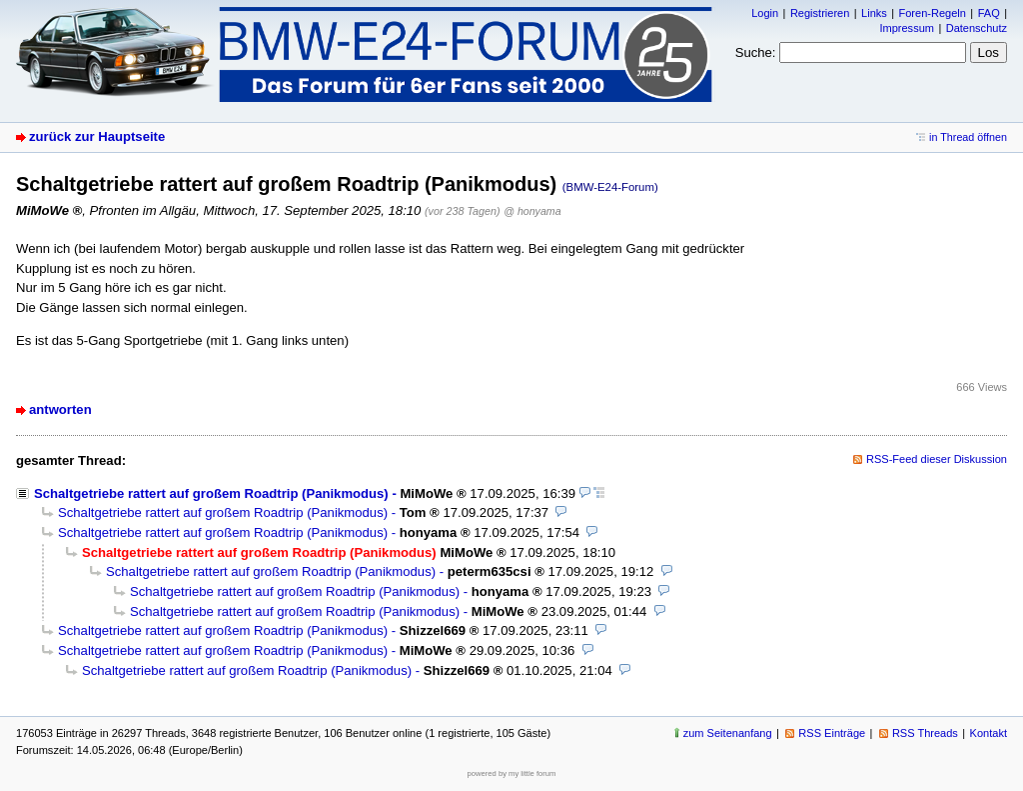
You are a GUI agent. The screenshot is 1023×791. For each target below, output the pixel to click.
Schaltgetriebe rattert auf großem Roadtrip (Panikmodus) (211, 493)
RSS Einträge (831, 733)
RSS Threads (925, 733)
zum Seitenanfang (727, 733)
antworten (60, 409)
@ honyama (532, 211)
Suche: (755, 52)
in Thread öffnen (968, 137)
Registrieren (819, 13)
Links (874, 13)
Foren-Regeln (932, 13)
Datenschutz (976, 28)
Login (764, 13)
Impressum (906, 28)
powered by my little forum (512, 773)
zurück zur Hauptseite (97, 136)
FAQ (989, 13)
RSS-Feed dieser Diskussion (936, 459)
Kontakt (988, 733)
